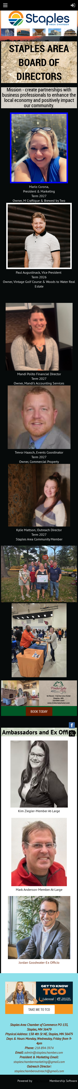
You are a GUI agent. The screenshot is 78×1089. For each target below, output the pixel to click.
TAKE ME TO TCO (39, 1009)
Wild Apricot (41, 1081)
